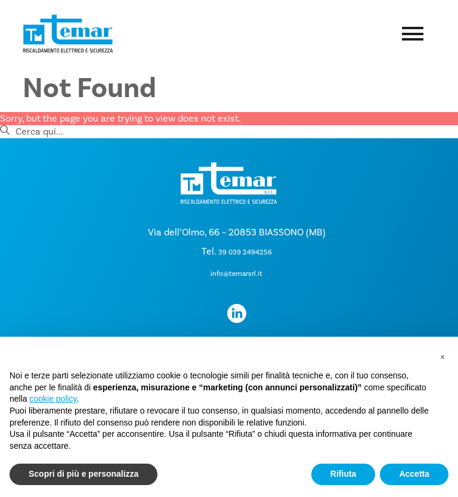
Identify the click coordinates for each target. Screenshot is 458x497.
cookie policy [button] (52, 398)
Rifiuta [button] (343, 474)
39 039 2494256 (245, 252)
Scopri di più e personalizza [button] (83, 474)
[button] (442, 355)
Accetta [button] (414, 474)
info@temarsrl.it (236, 273)
